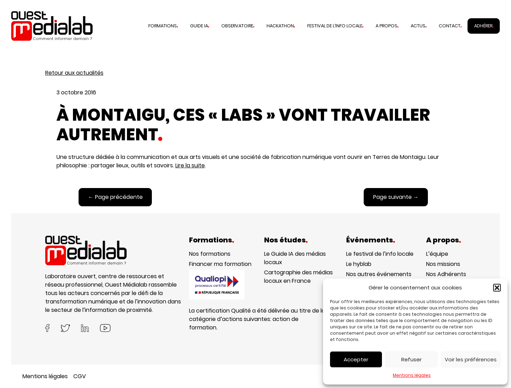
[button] (496, 287)
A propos (386, 26)
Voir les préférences (471, 359)
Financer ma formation (220, 264)
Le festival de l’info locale (379, 254)
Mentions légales (412, 375)
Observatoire (237, 26)
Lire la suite (190, 165)
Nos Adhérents (446, 274)
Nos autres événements (378, 274)
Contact (449, 26)
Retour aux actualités (74, 73)
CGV (79, 376)
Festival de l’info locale (334, 26)
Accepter (356, 359)
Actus (418, 26)
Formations (162, 26)
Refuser (411, 359)
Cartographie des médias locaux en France (298, 276)
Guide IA (199, 26)
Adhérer (483, 26)
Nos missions (443, 264)
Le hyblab (358, 264)
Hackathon (280, 26)
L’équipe (437, 254)
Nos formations (209, 254)
